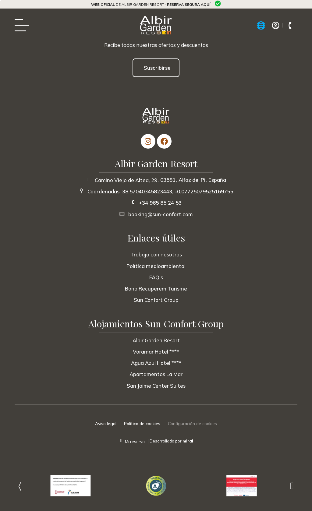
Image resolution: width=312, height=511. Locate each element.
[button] (20, 485)
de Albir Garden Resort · (150, 4)
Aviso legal (105, 423)
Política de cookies (142, 423)
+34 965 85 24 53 (160, 202)
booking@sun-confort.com (160, 214)
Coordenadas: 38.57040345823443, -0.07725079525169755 (160, 191)
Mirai (188, 441)
